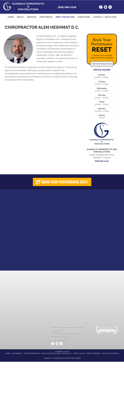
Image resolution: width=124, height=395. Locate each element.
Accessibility (17, 353)
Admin (7, 353)
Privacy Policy (79, 353)
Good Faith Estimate (110, 353)
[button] (101, 64)
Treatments (45, 17)
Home (11, 17)
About (20, 17)
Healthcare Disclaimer (51, 353)
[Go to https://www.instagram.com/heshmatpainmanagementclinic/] (110, 7)
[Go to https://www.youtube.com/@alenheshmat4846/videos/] (105, 7)
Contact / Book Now (104, 17)
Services (31, 17)
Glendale (48, 358)
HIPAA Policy (67, 353)
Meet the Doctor (65, 17)
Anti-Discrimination (32, 353)
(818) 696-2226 (67, 7)
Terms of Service (93, 353)
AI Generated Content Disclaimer (67, 358)
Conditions (83, 17)
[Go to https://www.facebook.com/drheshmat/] (100, 7)
